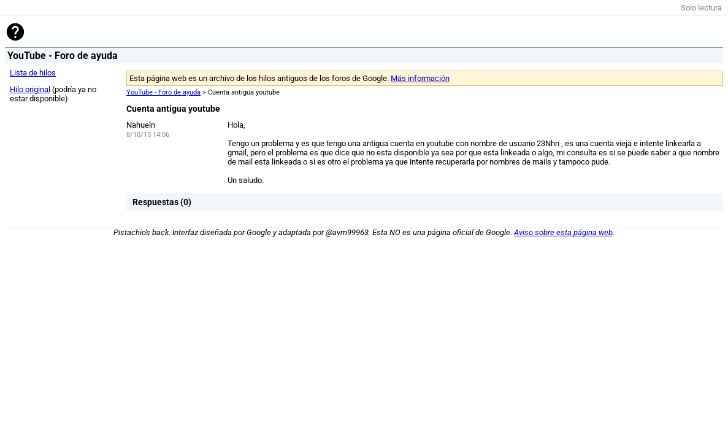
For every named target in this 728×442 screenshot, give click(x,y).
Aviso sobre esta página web (563, 232)
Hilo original (30, 89)
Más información (420, 78)
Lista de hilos (33, 72)
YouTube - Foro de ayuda (163, 92)
